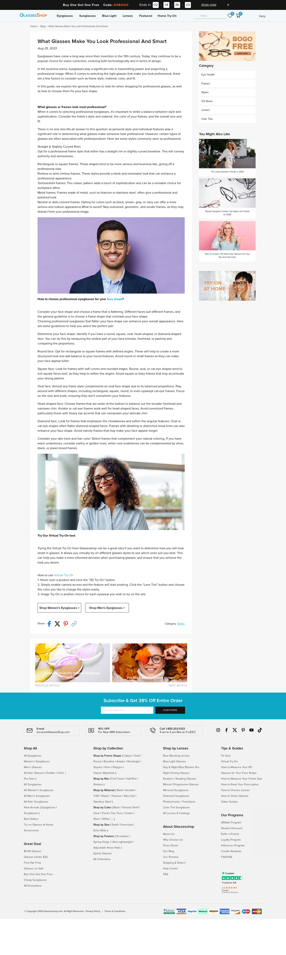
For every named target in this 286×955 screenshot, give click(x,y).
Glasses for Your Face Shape (239, 773)
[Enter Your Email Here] (127, 710)
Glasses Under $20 (36, 857)
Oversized (126, 824)
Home (33, 26)
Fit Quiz (226, 755)
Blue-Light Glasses (174, 761)
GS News (207, 101)
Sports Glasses (102, 853)
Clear (96, 813)
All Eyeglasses (33, 755)
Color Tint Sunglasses (176, 807)
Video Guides (229, 801)
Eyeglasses (65, 15)
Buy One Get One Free (38, 874)
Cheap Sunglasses (35, 880)
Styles (181, 623)
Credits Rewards (231, 851)
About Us (169, 834)
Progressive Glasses (186, 784)
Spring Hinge (101, 842)
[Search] (210, 16)
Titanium (116, 796)
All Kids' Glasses (34, 773)
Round (97, 761)
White (105, 819)
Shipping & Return (174, 862)
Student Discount (231, 828)
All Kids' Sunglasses (36, 801)
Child (60, 773)
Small (115, 824)
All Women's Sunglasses (39, 790)
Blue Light (109, 15)
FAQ (165, 874)
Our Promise (171, 857)
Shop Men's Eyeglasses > (107, 608)
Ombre (129, 813)
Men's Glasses (33, 767)
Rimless (98, 784)
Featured (145, 15)
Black (116, 807)
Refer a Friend (230, 834)
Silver (96, 819)
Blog (42, 26)
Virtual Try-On (63, 575)
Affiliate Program (231, 822)
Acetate (130, 790)
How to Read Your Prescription (240, 784)
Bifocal (167, 784)
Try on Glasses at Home (38, 824)
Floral (105, 813)
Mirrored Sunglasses (175, 790)
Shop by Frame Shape (107, 755)
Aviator (121, 761)
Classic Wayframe (104, 773)
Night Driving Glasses (176, 773)
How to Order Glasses (234, 796)
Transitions (188, 801)
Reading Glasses (186, 778)
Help (262, 16)
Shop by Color (102, 807)
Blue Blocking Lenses (176, 755)
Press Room (170, 845)
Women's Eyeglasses (37, 761)
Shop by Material (103, 790)
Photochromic (171, 801)
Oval (137, 755)
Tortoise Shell (130, 807)
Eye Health (207, 74)
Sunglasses (87, 15)
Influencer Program (232, 845)
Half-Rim (131, 778)
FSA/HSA (226, 857)
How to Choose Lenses (235, 790)
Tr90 (96, 796)
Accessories (31, 830)
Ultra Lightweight (122, 842)
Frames (205, 83)
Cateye (127, 755)
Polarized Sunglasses (176, 796)
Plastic (105, 796)
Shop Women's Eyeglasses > (59, 608)
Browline (109, 761)
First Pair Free (32, 862)
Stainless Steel (102, 801)
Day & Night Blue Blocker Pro (181, 767)
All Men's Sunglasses (37, 796)
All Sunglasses (33, 784)
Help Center (170, 868)
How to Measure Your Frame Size (241, 778)
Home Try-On (167, 15)
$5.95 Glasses (32, 851)
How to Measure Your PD (236, 767)
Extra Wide (99, 830)
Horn (107, 767)
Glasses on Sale (33, 868)
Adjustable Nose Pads (106, 847)
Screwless (122, 836)
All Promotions (33, 885)
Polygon (118, 767)
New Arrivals (31, 807)
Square (97, 767)
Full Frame (117, 778)
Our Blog (168, 851)
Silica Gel (129, 796)
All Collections (102, 859)
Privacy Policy (93, 911)
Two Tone (117, 813)
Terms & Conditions (115, 911)
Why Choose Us (173, 839)
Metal (120, 790)
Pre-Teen (29, 778)
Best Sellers (31, 819)
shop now (208, 5)
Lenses (128, 15)
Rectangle (133, 761)
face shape (114, 299)
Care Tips (207, 119)
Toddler (50, 773)
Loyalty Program (231, 839)
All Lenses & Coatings (176, 813)
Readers (168, 778)
